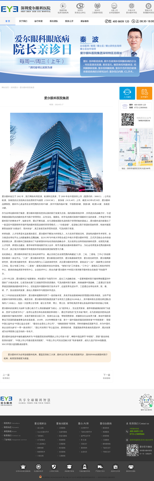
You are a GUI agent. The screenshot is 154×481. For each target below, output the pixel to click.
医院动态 (11, 427)
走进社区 (84, 452)
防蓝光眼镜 (63, 436)
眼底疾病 (106, 428)
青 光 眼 (83, 440)
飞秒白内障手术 (86, 432)
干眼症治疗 (106, 452)
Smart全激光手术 (43, 432)
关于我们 (23, 21)
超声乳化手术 (85, 436)
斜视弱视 (106, 436)
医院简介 (12, 423)
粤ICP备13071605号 (69, 477)
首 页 (7, 21)
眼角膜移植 (106, 444)
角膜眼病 (106, 432)
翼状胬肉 (84, 448)
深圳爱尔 (14, 87)
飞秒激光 (40, 436)
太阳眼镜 (62, 428)
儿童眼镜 (62, 456)
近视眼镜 (62, 444)
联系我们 (6, 378)
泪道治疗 (84, 444)
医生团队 (54, 21)
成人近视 (40, 428)
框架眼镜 (62, 440)
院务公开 (69, 21)
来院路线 (10, 431)
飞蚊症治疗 (106, 448)
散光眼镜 (62, 448)
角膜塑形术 (41, 452)
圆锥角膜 (40, 448)
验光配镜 (63, 423)
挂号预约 (144, 97)
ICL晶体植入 (41, 444)
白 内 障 (85, 423)
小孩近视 (40, 456)
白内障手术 (85, 428)
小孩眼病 (106, 440)
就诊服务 (85, 21)
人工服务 (127, 97)
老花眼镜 (62, 452)
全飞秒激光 (41, 440)
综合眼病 (107, 423)
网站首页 (5, 87)
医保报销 (106, 378)
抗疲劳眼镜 (63, 432)
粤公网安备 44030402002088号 (50, 477)
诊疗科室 (38, 21)
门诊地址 (15, 440)
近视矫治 (41, 423)
